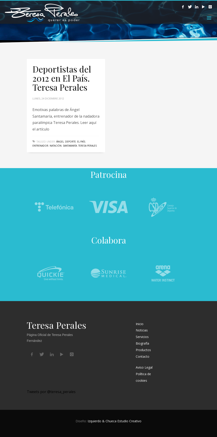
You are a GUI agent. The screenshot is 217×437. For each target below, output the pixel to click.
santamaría (70, 145)
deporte (70, 141)
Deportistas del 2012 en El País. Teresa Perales (61, 78)
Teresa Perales (87, 145)
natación (56, 145)
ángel (60, 141)
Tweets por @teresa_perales (51, 391)
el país (81, 141)
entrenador (40, 145)
